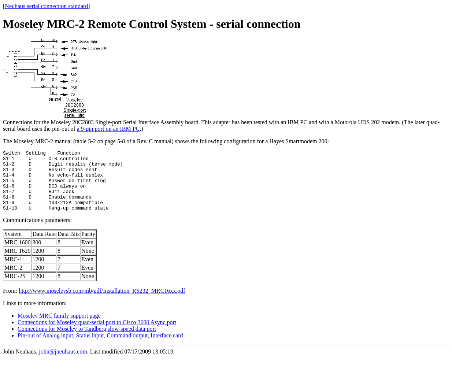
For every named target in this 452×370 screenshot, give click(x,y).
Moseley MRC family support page (59, 328)
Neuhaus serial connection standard (46, 6)
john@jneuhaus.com (63, 363)
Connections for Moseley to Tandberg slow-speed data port (87, 341)
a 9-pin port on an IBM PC (108, 129)
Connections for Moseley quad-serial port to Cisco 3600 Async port (97, 334)
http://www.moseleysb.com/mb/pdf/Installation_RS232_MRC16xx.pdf (102, 303)
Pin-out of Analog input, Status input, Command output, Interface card (100, 347)
